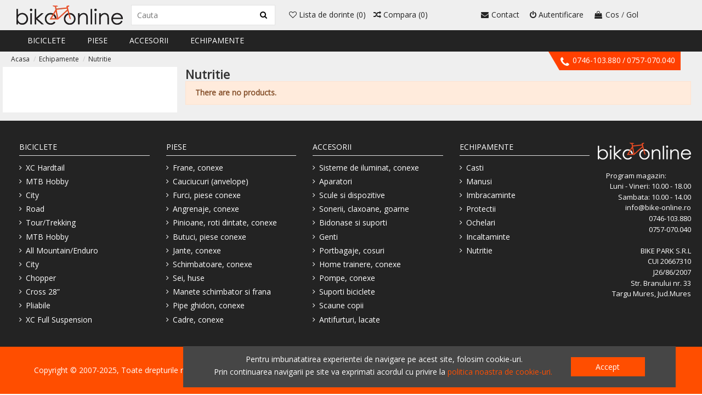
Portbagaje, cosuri (351, 250)
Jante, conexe (197, 250)
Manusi (479, 181)
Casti (475, 167)
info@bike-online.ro (658, 207)
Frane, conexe (198, 167)
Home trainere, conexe (360, 264)
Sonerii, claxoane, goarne (364, 209)
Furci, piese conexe (207, 195)
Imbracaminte (491, 195)
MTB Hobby (47, 181)
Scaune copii (341, 305)
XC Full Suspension (59, 319)
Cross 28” (43, 291)
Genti (328, 237)
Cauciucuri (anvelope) (210, 181)
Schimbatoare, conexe (212, 264)
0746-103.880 (597, 60)
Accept (608, 367)
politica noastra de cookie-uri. (500, 371)
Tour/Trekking (51, 222)
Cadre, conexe (198, 319)
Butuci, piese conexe (209, 237)
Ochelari (480, 222)
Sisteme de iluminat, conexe (369, 167)
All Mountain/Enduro (62, 250)
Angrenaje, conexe (206, 209)
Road (35, 209)
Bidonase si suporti (353, 222)
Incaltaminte (488, 237)
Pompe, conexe (347, 278)
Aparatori (335, 181)
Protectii (481, 209)
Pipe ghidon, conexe (209, 305)
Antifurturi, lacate (349, 319)
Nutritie (479, 250)
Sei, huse (189, 278)
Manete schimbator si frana (222, 291)
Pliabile (38, 305)
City (32, 195)
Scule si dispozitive (352, 195)
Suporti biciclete (347, 291)
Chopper (41, 278)
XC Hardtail (45, 167)
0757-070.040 (651, 60)
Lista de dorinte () (327, 14)
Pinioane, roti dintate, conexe (225, 222)
